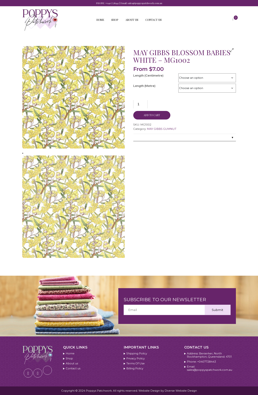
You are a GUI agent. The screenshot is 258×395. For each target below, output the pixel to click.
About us (131, 20)
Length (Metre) (144, 86)
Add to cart (152, 115)
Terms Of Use (135, 363)
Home (100, 20)
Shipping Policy (136, 353)
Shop (114, 20)
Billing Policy (134, 368)
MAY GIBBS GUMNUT (161, 129)
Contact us (153, 20)
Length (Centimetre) (148, 75)
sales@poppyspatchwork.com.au (145, 3)
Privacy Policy (135, 358)
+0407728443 (112, 3)
